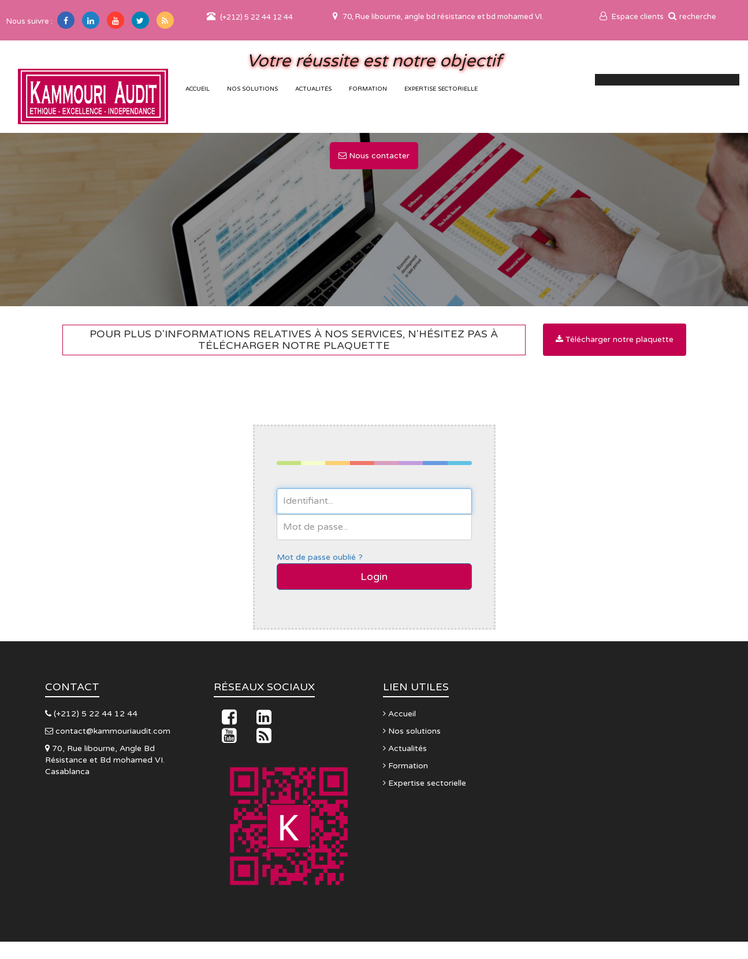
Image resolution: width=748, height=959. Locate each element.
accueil (197, 89)
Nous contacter (374, 156)
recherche (692, 16)
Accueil (399, 714)
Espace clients (632, 16)
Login (374, 576)
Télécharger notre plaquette (614, 339)
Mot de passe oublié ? (320, 557)
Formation (368, 89)
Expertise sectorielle (441, 89)
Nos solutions (252, 89)
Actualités (313, 89)
